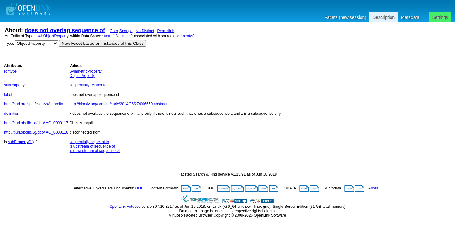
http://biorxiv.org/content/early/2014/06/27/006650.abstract (118, 104)
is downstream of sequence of (95, 150)
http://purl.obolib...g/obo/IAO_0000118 (36, 132)
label (8, 94)
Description (384, 17)
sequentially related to (88, 85)
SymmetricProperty (86, 71)
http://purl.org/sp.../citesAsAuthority (33, 104)
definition (11, 113)
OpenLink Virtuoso (125, 206)
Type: (9, 43)
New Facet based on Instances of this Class (102, 43)
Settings (440, 17)
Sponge (125, 31)
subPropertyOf (16, 85)
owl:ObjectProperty (52, 36)
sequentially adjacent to (89, 142)
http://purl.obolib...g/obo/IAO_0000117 (36, 123)
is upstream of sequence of (92, 146)
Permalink (165, 31)
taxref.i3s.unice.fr (118, 36)
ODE (139, 188)
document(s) (184, 36)
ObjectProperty (82, 75)
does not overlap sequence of (65, 30)
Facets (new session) (345, 17)
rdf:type (10, 71)
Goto (114, 31)
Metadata (410, 17)
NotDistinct (145, 31)
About (373, 188)
